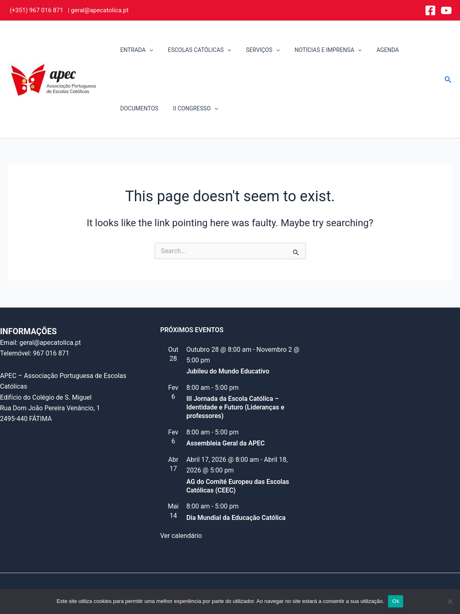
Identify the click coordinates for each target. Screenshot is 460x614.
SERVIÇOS (255, 50)
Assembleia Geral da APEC (225, 443)
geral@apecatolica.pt (99, 10)
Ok (395, 601)
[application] (147, 50)
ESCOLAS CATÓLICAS (194, 50)
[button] (448, 79)
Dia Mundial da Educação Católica (236, 518)
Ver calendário (181, 536)
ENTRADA (135, 50)
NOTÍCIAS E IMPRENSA (316, 50)
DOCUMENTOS (138, 108)
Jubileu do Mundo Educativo (227, 371)
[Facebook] (430, 10)
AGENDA (373, 50)
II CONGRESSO (190, 108)
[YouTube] (446, 10)
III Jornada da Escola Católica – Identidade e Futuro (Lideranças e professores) (235, 407)
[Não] (450, 601)
